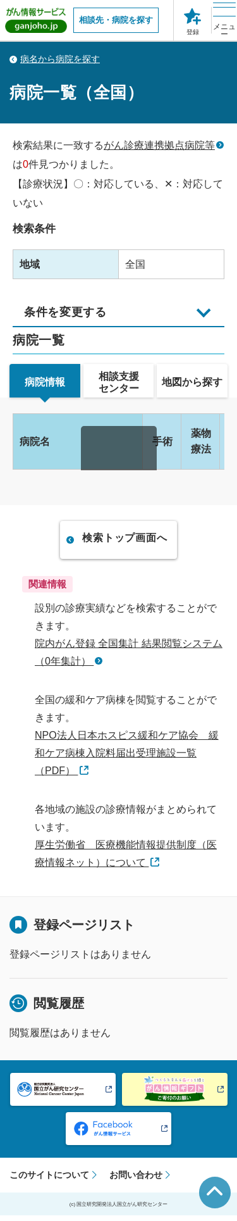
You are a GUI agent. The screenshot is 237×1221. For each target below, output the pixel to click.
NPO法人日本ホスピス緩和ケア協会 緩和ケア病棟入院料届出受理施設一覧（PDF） (127, 758)
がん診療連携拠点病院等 (159, 145)
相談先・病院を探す (116, 20)
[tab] (44, 386)
